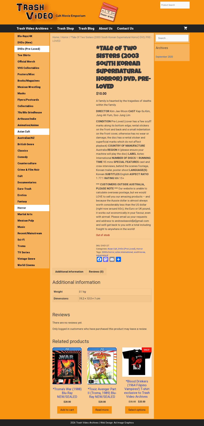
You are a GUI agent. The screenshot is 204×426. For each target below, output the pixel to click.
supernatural (102, 255)
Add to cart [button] (67, 409)
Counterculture (27, 163)
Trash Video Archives (36, 28)
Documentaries (27, 182)
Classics (23, 150)
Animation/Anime (28, 125)
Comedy (23, 157)
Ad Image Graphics (123, 422)
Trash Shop (65, 28)
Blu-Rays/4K (25, 36)
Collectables (25, 106)
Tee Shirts (24, 55)
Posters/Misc (26, 74)
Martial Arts (25, 214)
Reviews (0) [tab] (96, 271)
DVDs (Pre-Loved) (126, 248)
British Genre (26, 144)
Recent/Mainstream (30, 233)
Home (55, 37)
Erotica (22, 195)
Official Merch (26, 61)
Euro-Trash (24, 188)
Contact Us (125, 28)
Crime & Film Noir (29, 169)
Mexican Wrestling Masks (29, 90)
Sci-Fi (21, 239)
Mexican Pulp (26, 220)
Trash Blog (86, 28)
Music (21, 227)
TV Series (24, 252)
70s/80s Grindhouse (30, 112)
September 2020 (164, 56)
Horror (64, 37)
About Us (106, 28)
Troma (21, 246)
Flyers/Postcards (28, 99)
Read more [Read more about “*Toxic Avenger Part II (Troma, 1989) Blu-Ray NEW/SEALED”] (102, 409)
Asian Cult (112, 248)
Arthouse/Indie (27, 118)
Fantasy (22, 201)
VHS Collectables (28, 67)
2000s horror (108, 252)
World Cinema (26, 265)
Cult (20, 176)
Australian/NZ (26, 137)
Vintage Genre (26, 258)
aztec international (124, 252)
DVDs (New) (25, 42)
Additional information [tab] (69, 271)
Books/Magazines (29, 80)
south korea (139, 252)
